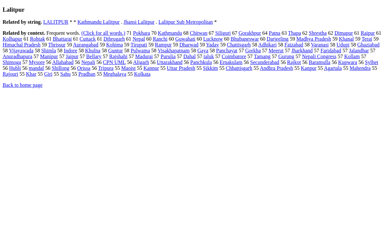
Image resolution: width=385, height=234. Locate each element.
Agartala (333, 68)
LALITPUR (55, 22)
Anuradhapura (17, 56)
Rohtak (37, 39)
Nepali (88, 62)
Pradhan (86, 74)
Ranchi (160, 39)
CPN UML (114, 62)
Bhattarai (62, 39)
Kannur (151, 68)
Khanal (346, 39)
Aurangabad (85, 44)
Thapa (294, 33)
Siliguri (223, 33)
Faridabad (330, 50)
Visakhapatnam (174, 50)
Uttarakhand (169, 62)
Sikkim (210, 68)
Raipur (368, 33)
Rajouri (10, 74)
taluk (208, 56)
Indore (71, 50)
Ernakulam (231, 62)
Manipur (49, 56)
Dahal (189, 56)
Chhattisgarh (239, 68)
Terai (367, 39)
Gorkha (253, 50)
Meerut (276, 50)
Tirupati (138, 44)
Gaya (203, 50)
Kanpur (309, 68)
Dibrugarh (114, 39)
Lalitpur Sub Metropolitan (185, 22)
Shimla (48, 50)
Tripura (105, 68)
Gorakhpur (249, 33)
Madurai (144, 56)
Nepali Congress (319, 56)
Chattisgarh (239, 44)
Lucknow (213, 39)
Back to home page (22, 85)
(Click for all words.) (103, 33)
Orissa (83, 68)
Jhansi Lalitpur (139, 22)
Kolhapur (12, 39)
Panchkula (201, 62)
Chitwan (198, 33)
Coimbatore (234, 56)
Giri (48, 74)
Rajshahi (118, 56)
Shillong (60, 68)
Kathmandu (170, 33)
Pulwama (140, 50)
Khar (31, 74)
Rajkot (294, 62)
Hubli (15, 68)
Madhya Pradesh (313, 39)
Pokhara (141, 33)
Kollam (352, 56)
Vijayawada (21, 50)
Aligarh (141, 62)
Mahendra (360, 68)
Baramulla (320, 62)
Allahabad (63, 62)
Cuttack (87, 39)
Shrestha (318, 33)
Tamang (262, 56)
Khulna (92, 50)
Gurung (286, 56)
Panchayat (226, 50)
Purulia (168, 56)
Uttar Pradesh (181, 68)
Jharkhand (302, 50)
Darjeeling (278, 39)
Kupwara (347, 62)
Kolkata (142, 74)
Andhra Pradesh (276, 68)
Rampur (163, 44)
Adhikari (267, 44)
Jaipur (72, 56)
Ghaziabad (368, 44)
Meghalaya (114, 74)
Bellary (94, 56)
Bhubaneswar (245, 39)
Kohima (114, 44)
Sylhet (371, 62)
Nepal (139, 39)
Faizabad (293, 44)
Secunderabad (264, 62)
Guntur (115, 50)
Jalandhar (359, 50)
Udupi (343, 44)
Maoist (128, 68)
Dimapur (343, 33)
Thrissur (57, 44)
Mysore (37, 62)
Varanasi (320, 44)
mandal (36, 68)
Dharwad (189, 44)
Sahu (65, 74)
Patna (275, 33)
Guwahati (185, 39)
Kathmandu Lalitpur (99, 22)
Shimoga (12, 62)
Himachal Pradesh (22, 44)
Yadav (212, 44)
